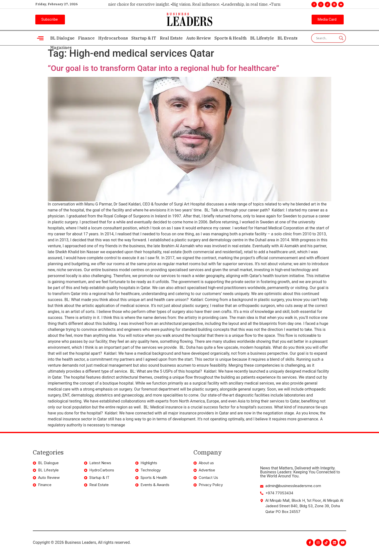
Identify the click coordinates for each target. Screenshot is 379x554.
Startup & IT (143, 38)
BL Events (287, 38)
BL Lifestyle (262, 38)
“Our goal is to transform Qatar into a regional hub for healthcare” (163, 68)
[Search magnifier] (341, 38)
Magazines (61, 47)
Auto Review (198, 38)
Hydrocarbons (113, 38)
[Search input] (326, 38)
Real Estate (171, 38)
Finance (86, 38)
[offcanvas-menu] (40, 38)
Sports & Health (230, 38)
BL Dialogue (62, 38)
